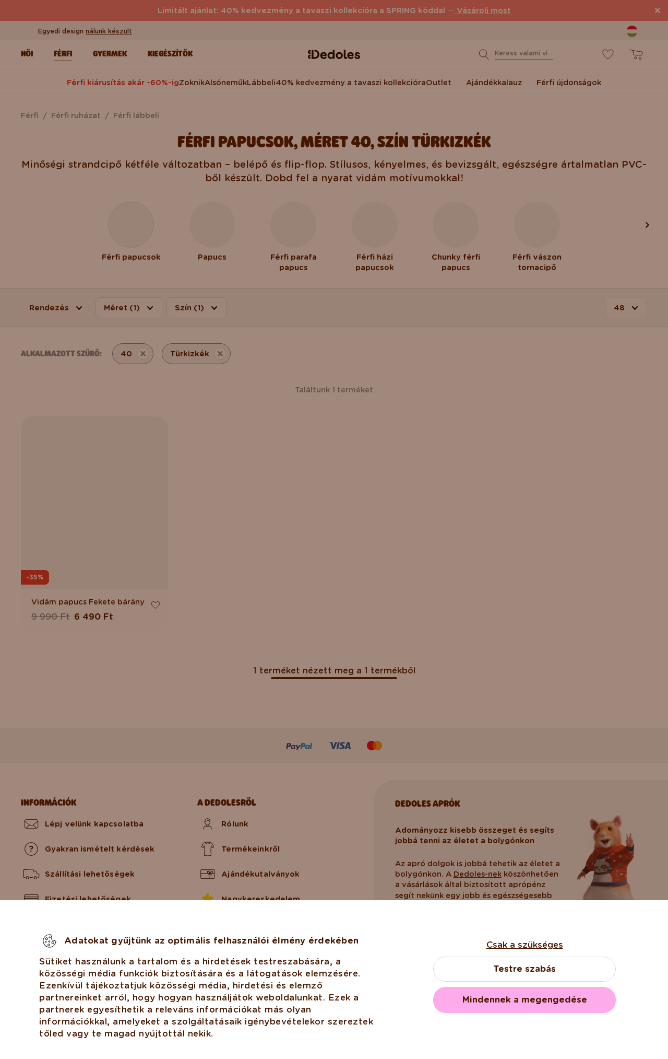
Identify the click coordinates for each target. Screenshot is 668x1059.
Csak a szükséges (524, 945)
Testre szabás (524, 969)
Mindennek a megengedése (524, 1000)
